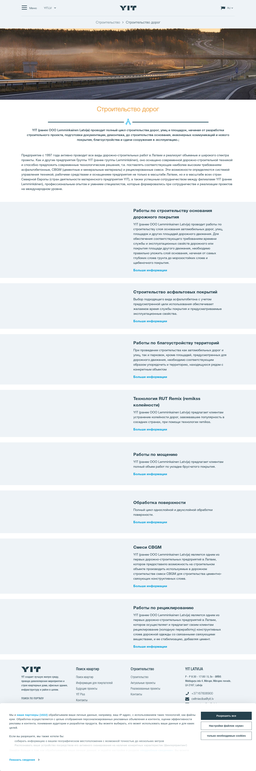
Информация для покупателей (94, 683)
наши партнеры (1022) (32, 714)
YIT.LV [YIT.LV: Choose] (50, 8)
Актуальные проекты (143, 683)
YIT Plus (80, 694)
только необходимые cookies (226, 735)
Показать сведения (22, 759)
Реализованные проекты (145, 689)
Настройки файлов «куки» (226, 725)
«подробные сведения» (156, 750)
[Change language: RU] (228, 8)
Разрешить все (226, 715)
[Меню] (29, 8)
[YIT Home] (128, 8)
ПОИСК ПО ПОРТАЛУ (32, 698)
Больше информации (150, 270)
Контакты (81, 700)
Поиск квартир (84, 677)
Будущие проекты (86, 689)
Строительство (139, 677)
